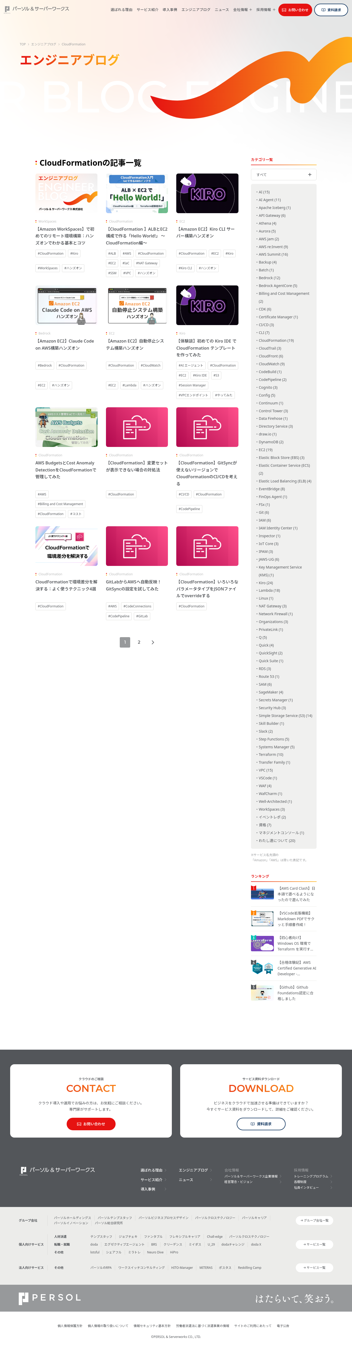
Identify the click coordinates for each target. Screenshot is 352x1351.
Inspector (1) (269, 535)
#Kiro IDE (200, 375)
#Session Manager (192, 385)
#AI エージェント (191, 365)
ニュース (222, 9)
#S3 (216, 375)
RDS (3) (265, 668)
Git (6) (264, 512)
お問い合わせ (298, 10)
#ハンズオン (73, 268)
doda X (256, 1244)
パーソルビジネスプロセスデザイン (163, 1218)
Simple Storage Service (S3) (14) (285, 715)
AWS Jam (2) (269, 238)
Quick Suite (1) (271, 660)
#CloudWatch (151, 365)
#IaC (126, 263)
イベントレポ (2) (272, 817)
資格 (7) (265, 824)
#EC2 (112, 263)
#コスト (76, 514)
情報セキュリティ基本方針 (152, 1326)
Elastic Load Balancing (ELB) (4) (285, 481)
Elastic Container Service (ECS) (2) (284, 469)
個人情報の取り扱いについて (108, 1326)
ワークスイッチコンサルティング (141, 1267)
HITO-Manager (182, 1267)
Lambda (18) (269, 590)
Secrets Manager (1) (276, 699)
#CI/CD (184, 494)
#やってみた (223, 395)
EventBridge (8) (272, 488)
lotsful (94, 1252)
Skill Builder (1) (271, 723)
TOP (23, 44)
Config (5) (267, 395)
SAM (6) (265, 684)
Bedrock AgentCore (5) (278, 285)
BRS (154, 1244)
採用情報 (263, 10)
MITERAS (205, 1267)
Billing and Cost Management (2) (284, 297)
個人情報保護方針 (70, 1326)
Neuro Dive (155, 1252)
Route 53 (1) (269, 676)
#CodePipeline (189, 509)
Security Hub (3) (272, 707)
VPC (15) (266, 770)
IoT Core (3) (268, 543)
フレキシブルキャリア (184, 1236)
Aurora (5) (267, 231)
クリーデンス (173, 1244)
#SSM (112, 273)
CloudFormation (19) (276, 340)
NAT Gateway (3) (273, 605)
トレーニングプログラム (311, 1176)
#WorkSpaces (48, 268)
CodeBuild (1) (270, 371)
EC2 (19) (266, 449)
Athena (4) (267, 223)
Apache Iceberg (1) (275, 207)
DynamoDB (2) (271, 441)
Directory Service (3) (276, 426)
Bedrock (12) (269, 277)
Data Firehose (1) (273, 418)
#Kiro (74, 253)
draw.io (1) (267, 434)
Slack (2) (266, 731)
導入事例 (170, 9)
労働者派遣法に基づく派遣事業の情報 (202, 1326)
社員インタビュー (306, 1187)
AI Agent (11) (270, 199)
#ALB (112, 253)
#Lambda (129, 385)
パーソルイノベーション (71, 1223)
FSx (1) (264, 504)
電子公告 (283, 1326)
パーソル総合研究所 (109, 1223)
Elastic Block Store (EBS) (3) (281, 457)
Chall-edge (215, 1236)
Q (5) (263, 637)
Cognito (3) (268, 387)
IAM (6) (265, 520)
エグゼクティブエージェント (124, 1244)
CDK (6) (265, 309)
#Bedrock (45, 365)
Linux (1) (266, 598)
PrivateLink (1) (271, 629)
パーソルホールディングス (72, 1218)
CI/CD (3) (266, 324)
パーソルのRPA (101, 1267)
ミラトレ (134, 1252)
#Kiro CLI (185, 268)
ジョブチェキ (128, 1236)
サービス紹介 (148, 9)
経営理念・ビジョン (238, 1182)
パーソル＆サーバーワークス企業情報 (251, 1176)
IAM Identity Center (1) (278, 527)
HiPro (174, 1252)
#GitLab (142, 616)
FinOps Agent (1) (273, 496)
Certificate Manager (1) (278, 316)
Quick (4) (266, 645)
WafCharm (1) (270, 793)
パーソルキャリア (254, 1218)
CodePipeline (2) (272, 379)
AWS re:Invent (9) (273, 246)
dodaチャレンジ (232, 1244)
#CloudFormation (51, 253)
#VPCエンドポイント (193, 395)
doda (94, 1244)
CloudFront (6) (271, 356)
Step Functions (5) (274, 739)
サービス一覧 (316, 1244)
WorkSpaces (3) (272, 809)
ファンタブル (153, 1236)
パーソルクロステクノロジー (215, 1218)
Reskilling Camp (249, 1267)
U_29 (211, 1244)
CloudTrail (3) (270, 348)
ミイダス (195, 1244)
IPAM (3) (266, 551)
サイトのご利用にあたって (253, 1326)
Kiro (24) (266, 582)
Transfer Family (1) (274, 762)
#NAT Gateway (147, 263)
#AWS (127, 253)
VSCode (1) (268, 777)
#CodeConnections (137, 606)
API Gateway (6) (272, 215)
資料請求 (334, 10)
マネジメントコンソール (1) (281, 832)
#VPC (127, 273)
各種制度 (300, 1182)
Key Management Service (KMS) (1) (280, 571)
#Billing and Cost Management (60, 504)
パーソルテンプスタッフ (115, 1218)
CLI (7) (264, 332)
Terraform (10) (271, 754)
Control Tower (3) (273, 410)
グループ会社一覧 (316, 1220)
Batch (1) (266, 269)
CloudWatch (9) (272, 363)
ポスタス (225, 1267)
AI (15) (264, 191)
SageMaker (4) (271, 692)
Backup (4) (267, 262)
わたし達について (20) (277, 840)
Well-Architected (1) (275, 801)
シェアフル (114, 1252)
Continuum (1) (271, 402)
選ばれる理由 (122, 9)
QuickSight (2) (270, 652)
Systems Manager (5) (276, 746)
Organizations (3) (273, 621)
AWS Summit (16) (273, 254)
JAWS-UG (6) (269, 559)
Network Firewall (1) (276, 613)
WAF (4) (265, 785)
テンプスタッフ (101, 1236)
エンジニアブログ (196, 9)
